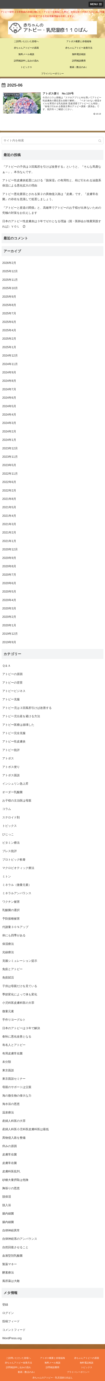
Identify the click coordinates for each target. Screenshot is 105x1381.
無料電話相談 (86, 1362)
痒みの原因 (9, 1146)
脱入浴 (6, 1205)
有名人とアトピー (14, 1045)
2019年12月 (10, 633)
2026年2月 (9, 262)
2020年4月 (9, 600)
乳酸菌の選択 (11, 910)
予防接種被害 (11, 918)
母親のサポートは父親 (16, 1087)
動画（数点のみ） (27, 1372)
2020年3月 (9, 608)
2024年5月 (9, 406)
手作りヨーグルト (14, 1019)
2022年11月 (10, 473)
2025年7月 (9, 313)
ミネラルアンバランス (16, 893)
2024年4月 (9, 414)
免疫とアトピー (12, 969)
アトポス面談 (11, 775)
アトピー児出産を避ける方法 (21, 716)
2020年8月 (9, 566)
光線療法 (8, 952)
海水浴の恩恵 (11, 1104)
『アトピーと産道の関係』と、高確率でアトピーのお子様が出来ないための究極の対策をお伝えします (51, 210)
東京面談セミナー (14, 1078)
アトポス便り (11, 766)
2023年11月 (10, 456)
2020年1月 (9, 625)
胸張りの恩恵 (11, 1188)
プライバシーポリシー (78, 1372)
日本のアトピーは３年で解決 (21, 1028)
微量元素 (8, 1011)
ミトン (6, 876)
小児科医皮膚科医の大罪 (18, 1002)
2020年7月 (9, 574)
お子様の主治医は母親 (16, 800)
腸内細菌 (8, 1213)
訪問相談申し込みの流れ (18, 1367)
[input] (52, 140)
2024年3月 (9, 423)
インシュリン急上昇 (15, 783)
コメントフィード (14, 1329)
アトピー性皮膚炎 (14, 741)
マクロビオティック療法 (18, 868)
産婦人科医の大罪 (14, 1120)
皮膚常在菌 (9, 1154)
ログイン (8, 1312)
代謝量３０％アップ (15, 926)
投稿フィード (11, 1321)
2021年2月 (9, 532)
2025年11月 (10, 279)
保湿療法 (8, 943)
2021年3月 (9, 524)
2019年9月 (9, 642)
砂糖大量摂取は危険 (15, 1179)
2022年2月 (9, 490)
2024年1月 (9, 439)
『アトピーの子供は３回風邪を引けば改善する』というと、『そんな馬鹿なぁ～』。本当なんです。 (51, 169)
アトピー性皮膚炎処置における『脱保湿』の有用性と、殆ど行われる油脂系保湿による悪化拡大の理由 (51, 183)
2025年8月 (9, 304)
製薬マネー (9, 1264)
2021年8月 (9, 498)
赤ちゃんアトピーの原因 (86, 1358)
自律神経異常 (11, 1230)
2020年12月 (10, 549)
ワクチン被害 (11, 901)
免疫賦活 (8, 977)
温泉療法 (8, 1112)
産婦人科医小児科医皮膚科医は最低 (25, 1129)
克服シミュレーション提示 (19, 960)
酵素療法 (8, 1272)
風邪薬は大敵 (11, 1281)
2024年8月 (9, 380)
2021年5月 (9, 507)
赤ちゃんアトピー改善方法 (18, 1362)
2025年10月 (10, 288)
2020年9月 (9, 557)
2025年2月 (9, 338)
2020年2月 (9, 616)
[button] (100, 141)
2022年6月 (9, 482)
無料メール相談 (52, 1362)
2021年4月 (9, 515)
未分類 (6, 1061)
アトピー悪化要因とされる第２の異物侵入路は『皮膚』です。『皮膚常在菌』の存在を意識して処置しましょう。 (50, 196)
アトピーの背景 (12, 682)
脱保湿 (6, 1196)
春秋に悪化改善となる (16, 1036)
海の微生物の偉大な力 (16, 1095)
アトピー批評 (11, 749)
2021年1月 (9, 540)
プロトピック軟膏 (14, 859)
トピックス (9, 825)
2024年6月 (9, 397)
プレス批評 (9, 851)
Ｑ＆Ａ (6, 665)
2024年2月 (9, 431)
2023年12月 (10, 448)
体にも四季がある (14, 935)
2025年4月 (9, 330)
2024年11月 (10, 364)
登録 (5, 1304)
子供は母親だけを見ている (19, 985)
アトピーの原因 (12, 674)
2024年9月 (9, 372)
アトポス (8, 758)
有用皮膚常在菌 (12, 1053)
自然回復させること (15, 1247)
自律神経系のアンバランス (19, 1238)
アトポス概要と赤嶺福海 (52, 1358)
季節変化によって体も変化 (19, 994)
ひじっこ (8, 834)
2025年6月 (9, 321)
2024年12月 (10, 355)
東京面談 (8, 1070)
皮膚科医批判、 (12, 1171)
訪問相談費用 (52, 1367)
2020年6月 (9, 583)
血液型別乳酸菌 (12, 1255)
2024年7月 (9, 389)
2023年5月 (9, 465)
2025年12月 (10, 271)
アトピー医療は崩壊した (18, 724)
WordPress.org (12, 1338)
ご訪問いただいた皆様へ (18, 1358)
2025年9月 (9, 296)
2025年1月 (9, 347)
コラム (6, 809)
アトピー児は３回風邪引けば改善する (27, 707)
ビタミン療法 (11, 842)
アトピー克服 (11, 699)
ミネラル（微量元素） (16, 884)
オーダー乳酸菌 (12, 792)
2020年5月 (9, 591)
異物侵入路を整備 (14, 1137)
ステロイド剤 (11, 817)
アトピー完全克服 (14, 733)
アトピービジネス (14, 690)
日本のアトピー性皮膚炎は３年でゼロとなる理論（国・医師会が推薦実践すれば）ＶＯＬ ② (51, 224)
